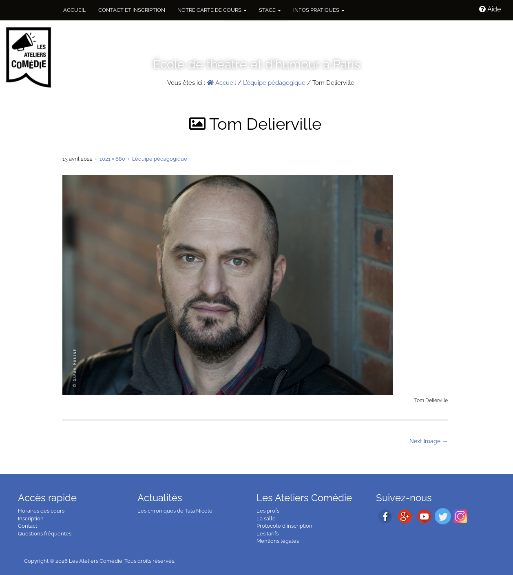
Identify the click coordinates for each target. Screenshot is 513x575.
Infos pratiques (319, 10)
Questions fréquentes (44, 534)
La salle (266, 518)
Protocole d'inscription (284, 526)
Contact (27, 526)
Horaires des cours (41, 511)
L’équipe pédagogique (274, 82)
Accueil (74, 10)
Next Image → (428, 441)
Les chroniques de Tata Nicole (174, 511)
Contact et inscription (131, 10)
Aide (490, 9)
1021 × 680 (112, 159)
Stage (270, 10)
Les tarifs (267, 534)
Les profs (267, 511)
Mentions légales (277, 541)
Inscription (31, 518)
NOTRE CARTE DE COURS (212, 10)
